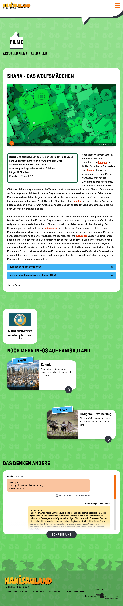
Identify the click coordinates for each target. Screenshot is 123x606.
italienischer (50, 228)
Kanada (90, 170)
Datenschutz (56, 591)
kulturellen (81, 235)
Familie (77, 201)
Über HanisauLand (17, 591)
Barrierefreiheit (76, 591)
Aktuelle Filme (15, 54)
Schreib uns (62, 534)
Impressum (38, 591)
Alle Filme (39, 54)
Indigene (102, 162)
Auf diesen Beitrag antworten (74, 495)
